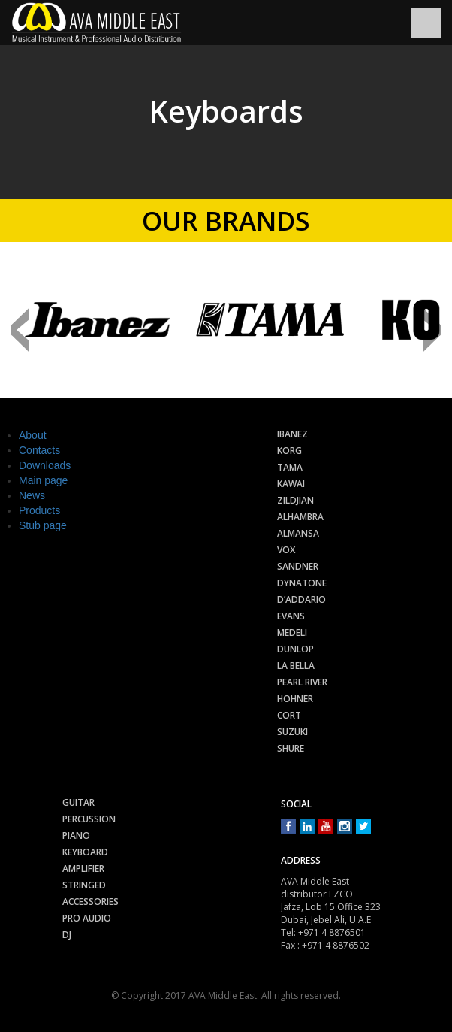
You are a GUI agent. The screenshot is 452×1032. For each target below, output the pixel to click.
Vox (286, 549)
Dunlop (295, 649)
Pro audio (86, 918)
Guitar (78, 802)
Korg (289, 450)
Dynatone (302, 583)
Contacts (39, 450)
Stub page (43, 525)
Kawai (291, 483)
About (33, 435)
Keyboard (85, 852)
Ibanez (292, 434)
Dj (66, 934)
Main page (43, 480)
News (32, 495)
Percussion (89, 819)
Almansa (298, 533)
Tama (290, 467)
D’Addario (301, 599)
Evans (291, 616)
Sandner (297, 566)
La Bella (296, 665)
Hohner (295, 698)
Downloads (45, 465)
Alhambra (300, 516)
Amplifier (83, 868)
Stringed (84, 885)
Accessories (90, 901)
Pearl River (302, 682)
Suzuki (292, 731)
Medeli (292, 632)
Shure (290, 748)
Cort (289, 715)
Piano (76, 835)
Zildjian (295, 500)
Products (39, 510)
